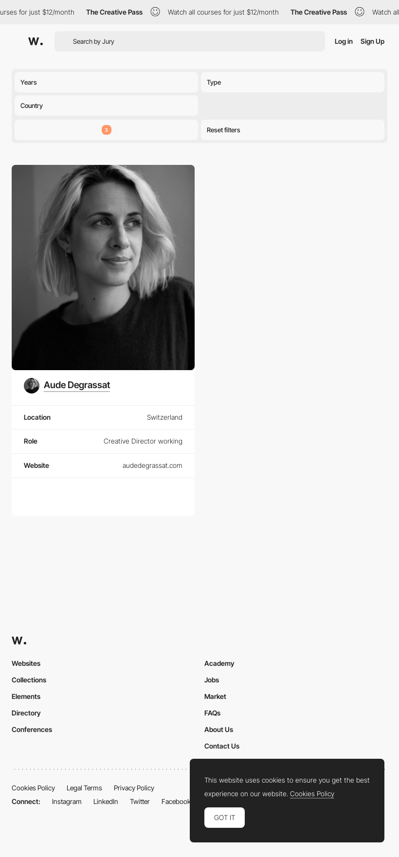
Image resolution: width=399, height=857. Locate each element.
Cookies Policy (33, 788)
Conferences (32, 729)
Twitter (140, 801)
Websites (26, 663)
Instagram (67, 801)
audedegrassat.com (152, 465)
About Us (218, 729)
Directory (26, 713)
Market (215, 696)
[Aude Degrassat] (67, 385)
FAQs (212, 713)
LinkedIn (105, 801)
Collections (29, 680)
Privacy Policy (134, 788)
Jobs (211, 680)
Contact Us (221, 746)
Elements (26, 696)
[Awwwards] (35, 41)
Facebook (176, 801)
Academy (219, 663)
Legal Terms (84, 788)
